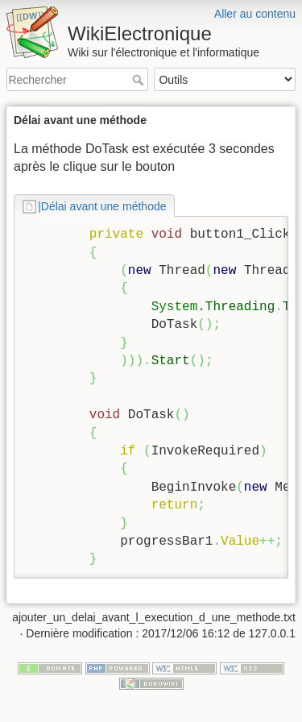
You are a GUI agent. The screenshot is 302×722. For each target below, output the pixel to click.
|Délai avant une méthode (102, 206)
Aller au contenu (255, 13)
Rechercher (139, 79)
